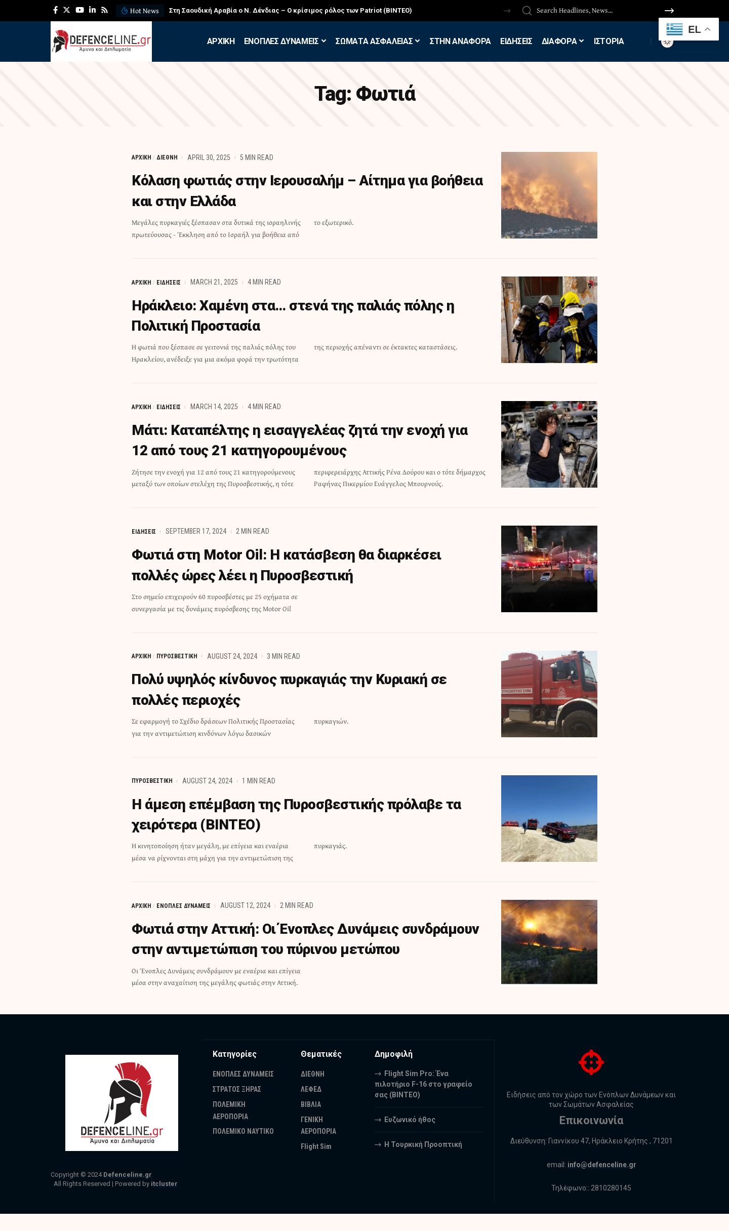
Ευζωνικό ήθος (409, 1136)
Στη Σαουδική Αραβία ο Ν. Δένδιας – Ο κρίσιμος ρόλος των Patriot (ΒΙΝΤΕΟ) (290, 10)
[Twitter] (66, 10)
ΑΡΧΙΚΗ (143, 157)
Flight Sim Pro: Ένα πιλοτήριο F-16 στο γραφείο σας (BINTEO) (423, 1101)
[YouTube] (80, 10)
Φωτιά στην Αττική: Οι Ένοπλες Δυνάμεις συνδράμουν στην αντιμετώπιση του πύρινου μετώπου (299, 946)
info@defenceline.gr (602, 1182)
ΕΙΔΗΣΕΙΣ (173, 281)
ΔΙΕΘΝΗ (172, 157)
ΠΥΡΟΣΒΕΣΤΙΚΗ (183, 654)
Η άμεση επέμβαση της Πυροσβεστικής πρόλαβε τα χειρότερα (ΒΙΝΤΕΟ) (277, 811)
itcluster (164, 1201)
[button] (507, 11)
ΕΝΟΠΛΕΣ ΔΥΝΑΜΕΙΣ (190, 903)
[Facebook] (55, 10)
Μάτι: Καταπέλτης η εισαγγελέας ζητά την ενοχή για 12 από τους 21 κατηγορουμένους (294, 438)
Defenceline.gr (127, 1192)
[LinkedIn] (92, 10)
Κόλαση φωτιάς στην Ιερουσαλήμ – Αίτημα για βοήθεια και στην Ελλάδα (303, 190)
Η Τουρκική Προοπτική (423, 1161)
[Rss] (104, 10)
